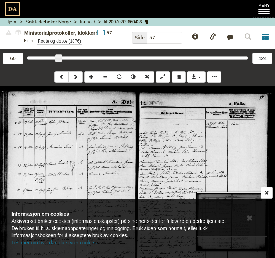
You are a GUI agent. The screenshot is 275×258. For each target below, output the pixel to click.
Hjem (10, 21)
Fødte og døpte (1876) (59, 41)
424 (262, 58)
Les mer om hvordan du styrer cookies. (54, 242)
